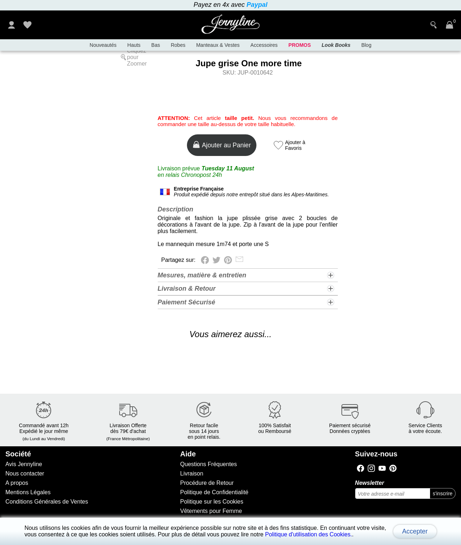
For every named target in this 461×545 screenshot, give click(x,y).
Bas (155, 45)
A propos (16, 483)
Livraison (191, 473)
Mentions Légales (27, 492)
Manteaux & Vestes (218, 45)
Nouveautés (103, 45)
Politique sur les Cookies (211, 502)
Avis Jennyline (23, 464)
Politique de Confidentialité (214, 492)
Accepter (415, 531)
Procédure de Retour (207, 483)
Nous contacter (24, 473)
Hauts (134, 45)
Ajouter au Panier (222, 144)
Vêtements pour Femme (211, 511)
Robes (178, 45)
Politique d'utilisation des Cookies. (308, 534)
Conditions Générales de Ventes (46, 502)
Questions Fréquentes (208, 464)
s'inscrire (443, 493)
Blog (366, 45)
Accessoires (263, 45)
